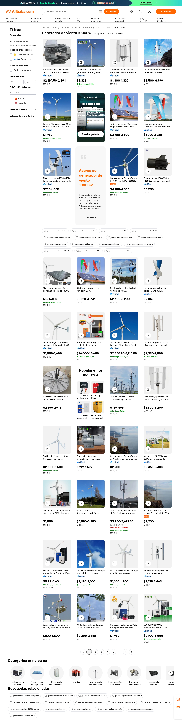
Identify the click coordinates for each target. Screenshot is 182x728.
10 (126, 652)
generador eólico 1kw (82, 244)
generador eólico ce (55, 709)
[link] (178, 699)
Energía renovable (61, 27)
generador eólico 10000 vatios (155, 702)
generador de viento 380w (22, 716)
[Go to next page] (131, 652)
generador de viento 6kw (120, 237)
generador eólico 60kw (149, 237)
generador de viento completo (24, 696)
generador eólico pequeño (109, 709)
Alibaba (45, 27)
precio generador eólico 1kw (88, 702)
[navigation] (23, 340)
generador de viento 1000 (113, 231)
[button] (101, 11)
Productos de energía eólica (88, 27)
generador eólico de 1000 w (139, 244)
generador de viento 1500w (57, 237)
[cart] (141, 12)
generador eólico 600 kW (57, 702)
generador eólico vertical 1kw (59, 696)
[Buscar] (111, 11)
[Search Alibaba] (69, 11)
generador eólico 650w (55, 231)
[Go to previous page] (83, 652)
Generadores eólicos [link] (116, 27)
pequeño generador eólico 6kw (127, 696)
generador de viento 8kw (88, 251)
